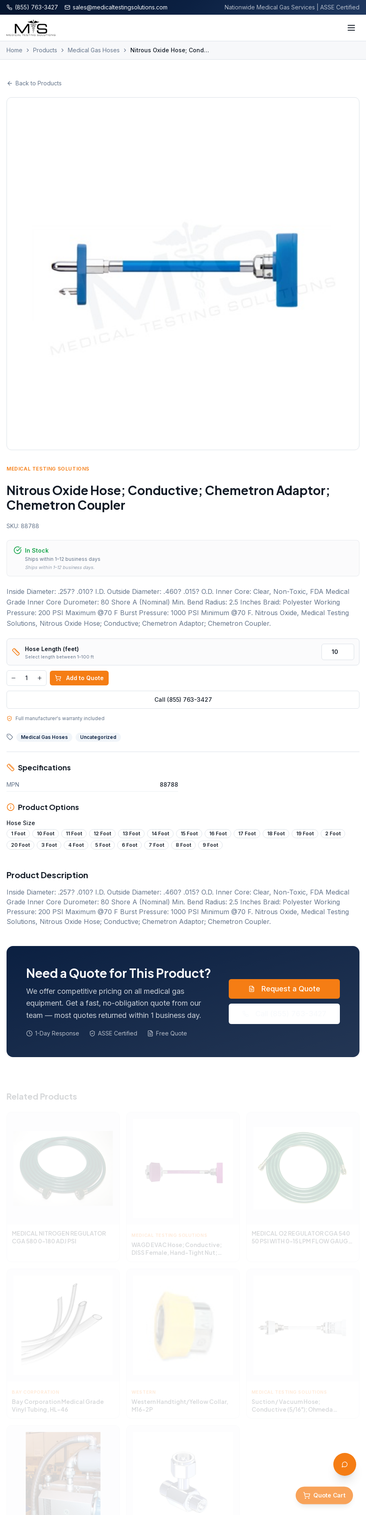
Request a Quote (284, 988)
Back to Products (34, 83)
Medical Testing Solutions (48, 469)
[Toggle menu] (351, 28)
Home (14, 50)
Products (45, 50)
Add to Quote (79, 677)
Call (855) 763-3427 (183, 699)
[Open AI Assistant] (344, 1464)
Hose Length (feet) (52, 648)
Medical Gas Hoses (94, 50)
